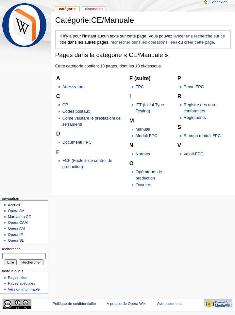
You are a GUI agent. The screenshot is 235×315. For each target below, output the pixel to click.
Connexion (218, 2)
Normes (143, 154)
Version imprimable (24, 289)
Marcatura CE (19, 217)
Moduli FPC (146, 136)
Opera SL (16, 240)
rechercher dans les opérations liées (143, 42)
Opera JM (16, 211)
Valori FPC (193, 154)
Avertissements (169, 304)
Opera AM (16, 228)
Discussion (94, 9)
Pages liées (17, 277)
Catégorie (67, 9)
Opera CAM (17, 222)
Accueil (14, 205)
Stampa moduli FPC (202, 136)
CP (65, 105)
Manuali (143, 129)
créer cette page (199, 42)
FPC (140, 87)
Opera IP (15, 234)
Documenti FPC (77, 142)
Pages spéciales (21, 283)
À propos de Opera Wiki (126, 304)
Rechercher (11, 249)
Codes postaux (76, 111)
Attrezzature (73, 87)
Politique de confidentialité (74, 304)
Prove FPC (194, 87)
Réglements (195, 117)
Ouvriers (143, 185)
